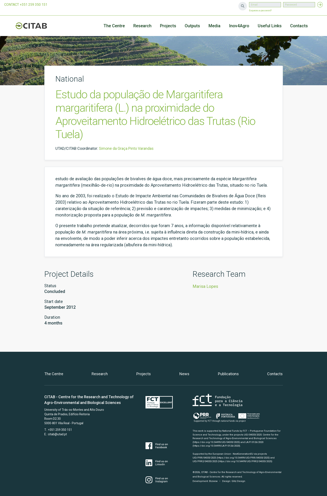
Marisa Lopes (205, 286)
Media (214, 25)
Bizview (213, 481)
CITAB (36, 25)
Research (142, 25)
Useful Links (270, 25)
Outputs (192, 25)
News (184, 374)
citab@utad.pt (57, 434)
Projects (143, 374)
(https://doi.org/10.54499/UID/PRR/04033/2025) (243, 457)
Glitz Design (238, 481)
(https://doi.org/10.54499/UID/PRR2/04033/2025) (245, 461)
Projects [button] (168, 25)
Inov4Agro (239, 25)
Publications (228, 374)
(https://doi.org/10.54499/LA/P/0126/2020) (216, 445)
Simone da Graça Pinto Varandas (126, 148)
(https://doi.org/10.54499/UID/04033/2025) (216, 442)
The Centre (114, 25)
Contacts (299, 25)
